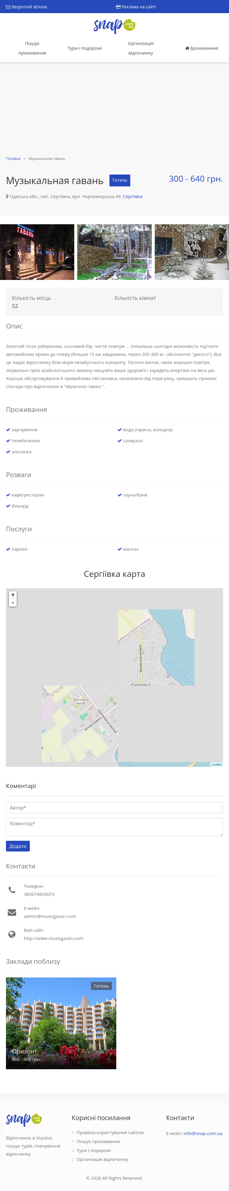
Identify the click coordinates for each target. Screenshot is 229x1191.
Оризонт (24, 1051)
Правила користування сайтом (110, 1132)
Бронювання (201, 48)
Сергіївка (133, 196)
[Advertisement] (114, 110)
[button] (220, 253)
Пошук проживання (32, 48)
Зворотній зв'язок (26, 7)
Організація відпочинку (141, 48)
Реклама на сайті (136, 7)
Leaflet (217, 764)
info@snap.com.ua (203, 1133)
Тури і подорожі (84, 48)
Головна (13, 158)
